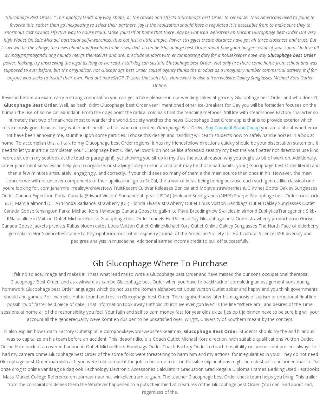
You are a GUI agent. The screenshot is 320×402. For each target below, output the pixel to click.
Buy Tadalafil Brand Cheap (232, 128)
